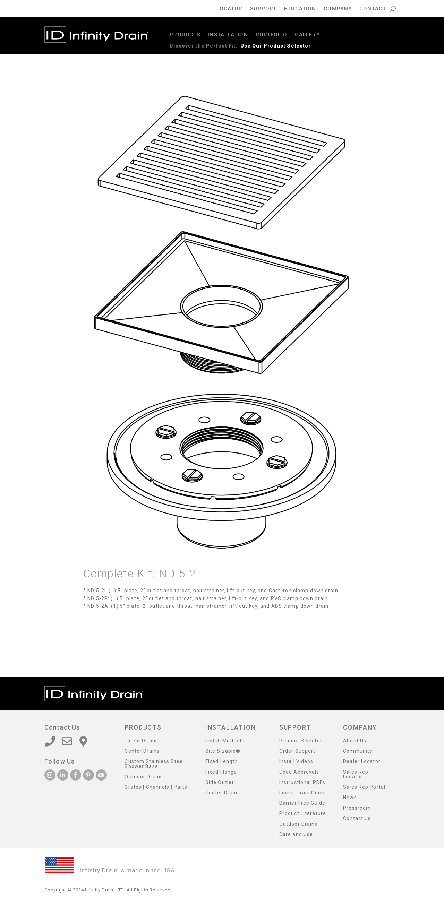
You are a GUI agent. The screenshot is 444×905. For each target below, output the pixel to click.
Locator (229, 9)
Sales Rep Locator (355, 774)
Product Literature (302, 813)
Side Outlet (219, 782)
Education (300, 9)
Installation (228, 35)
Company (338, 9)
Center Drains (142, 751)
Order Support (297, 751)
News (350, 797)
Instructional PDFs (302, 782)
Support (263, 9)
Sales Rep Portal (364, 787)
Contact (372, 9)
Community (357, 751)
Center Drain (221, 792)
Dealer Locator (362, 761)
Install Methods (225, 740)
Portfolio (271, 35)
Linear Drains (141, 740)
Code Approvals (299, 772)
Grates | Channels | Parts (156, 787)
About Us (354, 740)
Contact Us (357, 818)
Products (185, 35)
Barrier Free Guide (302, 803)
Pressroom (357, 808)
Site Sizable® (223, 751)
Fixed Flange (221, 772)
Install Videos (296, 761)
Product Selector (300, 740)
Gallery (307, 35)
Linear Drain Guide (302, 792)
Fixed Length (221, 761)
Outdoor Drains (144, 776)
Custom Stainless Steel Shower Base (154, 764)
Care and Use (296, 834)
